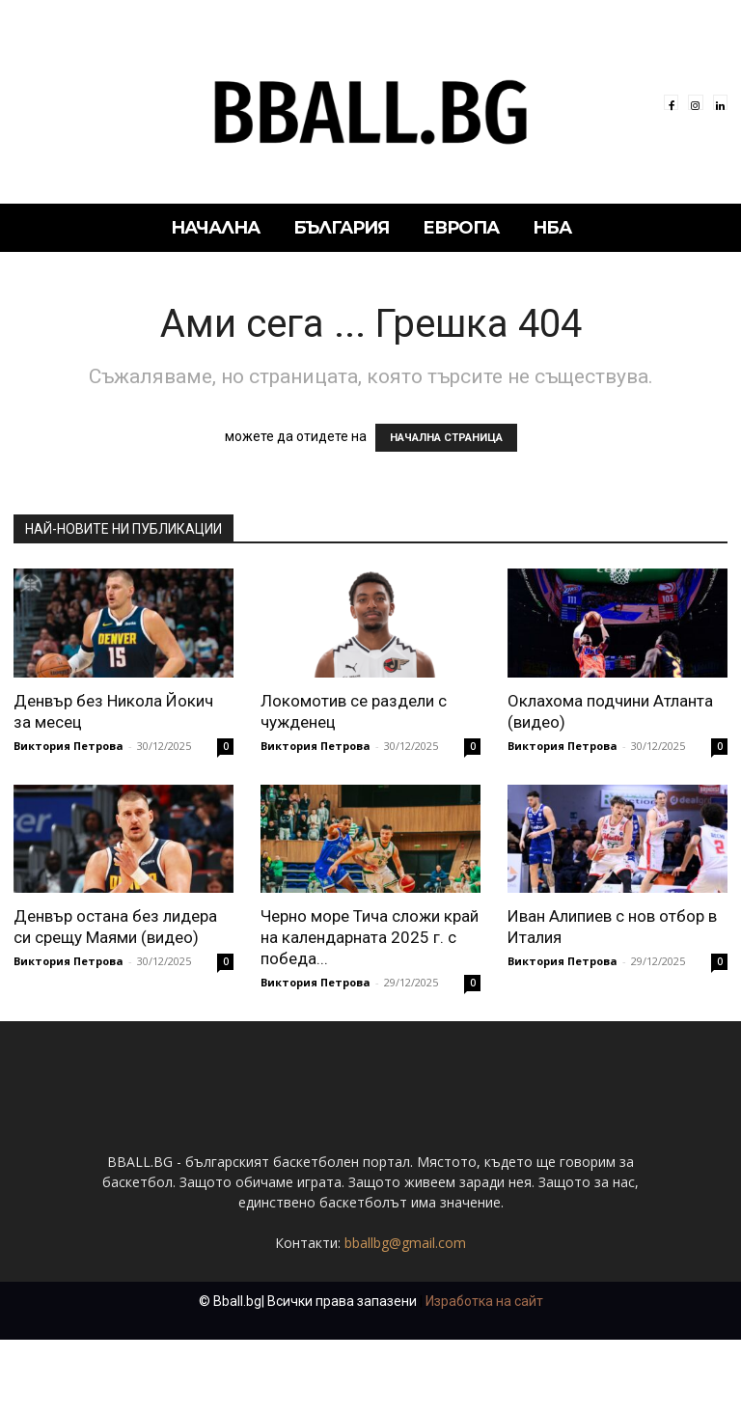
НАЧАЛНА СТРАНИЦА (446, 437)
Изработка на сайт (484, 1375)
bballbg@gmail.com (405, 1317)
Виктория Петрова (69, 745)
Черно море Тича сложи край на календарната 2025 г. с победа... (370, 937)
